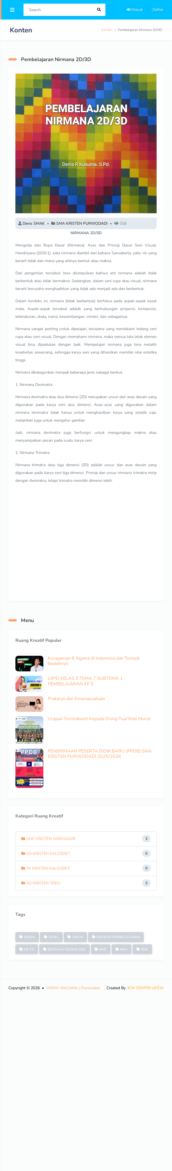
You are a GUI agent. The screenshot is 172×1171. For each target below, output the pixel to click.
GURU (51, 937)
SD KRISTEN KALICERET (45, 853)
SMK (142, 949)
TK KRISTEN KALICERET (45, 868)
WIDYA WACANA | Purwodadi (73, 988)
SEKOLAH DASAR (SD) (64, 949)
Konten (107, 30)
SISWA (27, 937)
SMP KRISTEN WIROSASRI (48, 838)
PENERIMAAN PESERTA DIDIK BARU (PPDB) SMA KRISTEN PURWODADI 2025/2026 (100, 753)
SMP (101, 949)
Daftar (157, 9)
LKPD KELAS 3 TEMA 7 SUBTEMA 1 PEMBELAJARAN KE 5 (85, 681)
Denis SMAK (34, 223)
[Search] (58, 9)
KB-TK (26, 949)
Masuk (135, 9)
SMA (122, 949)
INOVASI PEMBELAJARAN (116, 937)
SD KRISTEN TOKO (40, 883)
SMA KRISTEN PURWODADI (82, 223)
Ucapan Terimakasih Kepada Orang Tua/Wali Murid (99, 719)
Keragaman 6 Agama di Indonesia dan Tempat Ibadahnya (94, 661)
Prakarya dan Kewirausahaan (76, 699)
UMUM (75, 937)
